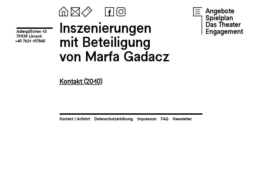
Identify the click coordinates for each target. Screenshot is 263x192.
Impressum (146, 118)
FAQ (164, 118)
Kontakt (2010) (81, 81)
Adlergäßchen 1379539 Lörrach (31, 34)
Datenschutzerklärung (113, 118)
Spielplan (219, 18)
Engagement (224, 31)
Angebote (220, 11)
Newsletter (182, 118)
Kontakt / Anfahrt (75, 118)
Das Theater (223, 24)
